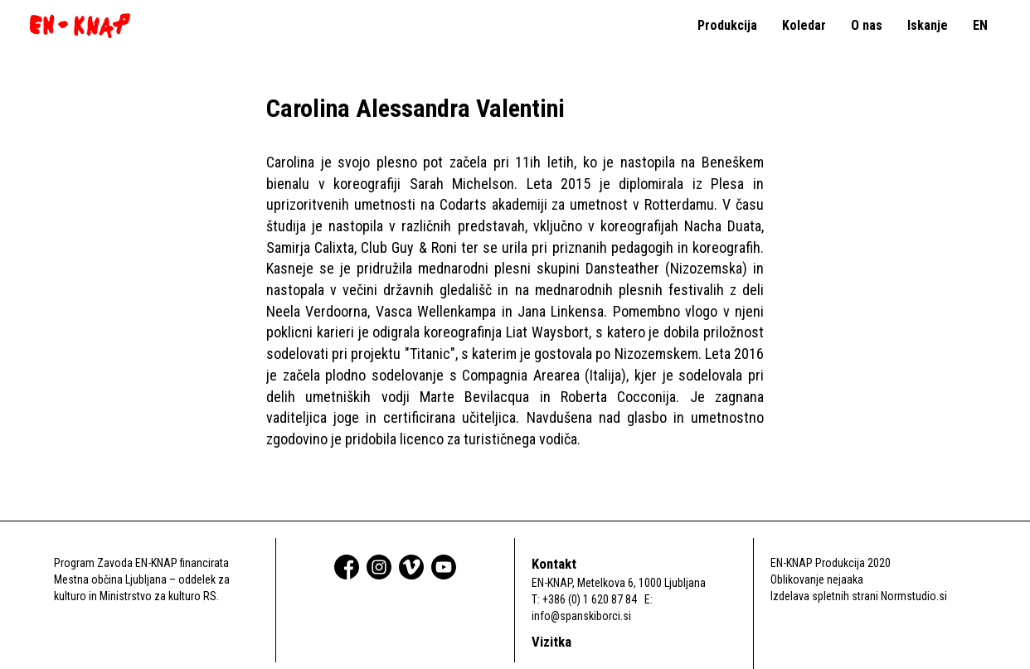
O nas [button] (866, 25)
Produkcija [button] (727, 25)
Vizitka (551, 641)
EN (980, 25)
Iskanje (927, 25)
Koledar (804, 25)
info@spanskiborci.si (581, 616)
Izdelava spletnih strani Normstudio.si (858, 596)
